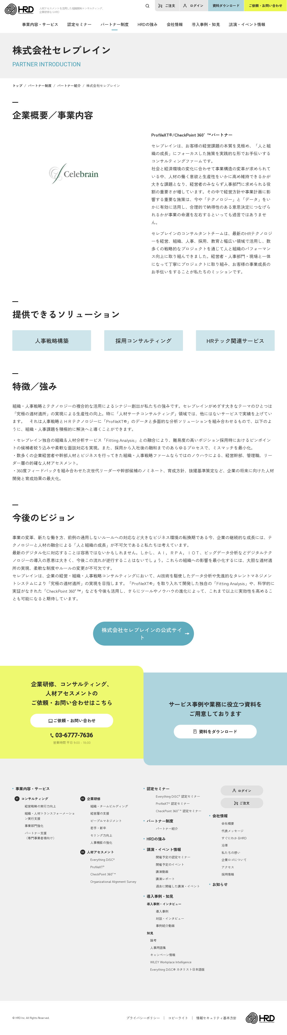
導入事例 (162, 911)
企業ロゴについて (234, 859)
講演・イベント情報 (247, 24)
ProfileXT (97, 867)
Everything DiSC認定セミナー (178, 796)
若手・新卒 (98, 828)
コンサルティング (34, 798)
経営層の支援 (99, 813)
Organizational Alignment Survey (113, 881)
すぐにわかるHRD (234, 838)
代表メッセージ (233, 831)
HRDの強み (148, 24)
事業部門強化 (34, 825)
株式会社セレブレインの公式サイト (142, 633)
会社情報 (175, 24)
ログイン (196, 5)
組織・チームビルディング (109, 806)
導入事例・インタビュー (164, 904)
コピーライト (178, 1017)
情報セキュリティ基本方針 (216, 1017)
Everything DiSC (102, 859)
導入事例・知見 (206, 24)
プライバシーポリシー (143, 1017)
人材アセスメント (100, 852)
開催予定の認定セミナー (173, 857)
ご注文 (170, 5)
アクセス (228, 867)
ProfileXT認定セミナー (173, 803)
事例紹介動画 (165, 925)
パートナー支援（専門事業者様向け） (40, 835)
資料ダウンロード (226, 5)
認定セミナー (79, 24)
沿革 (225, 845)
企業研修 (93, 798)
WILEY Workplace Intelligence (170, 962)
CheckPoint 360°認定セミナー (178, 811)
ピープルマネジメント (106, 820)
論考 (153, 940)
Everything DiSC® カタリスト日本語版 (177, 969)
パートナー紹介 (167, 828)
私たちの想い (231, 852)
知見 (150, 933)
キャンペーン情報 (162, 955)
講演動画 (162, 871)
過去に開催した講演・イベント (178, 886)
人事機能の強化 (101, 842)
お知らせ (220, 884)
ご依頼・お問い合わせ (265, 5)
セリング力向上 (101, 835)
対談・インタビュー (170, 918)
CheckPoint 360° (103, 874)
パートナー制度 (114, 24)
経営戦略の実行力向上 (40, 806)
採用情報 (228, 874)
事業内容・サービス (40, 24)
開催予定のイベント (170, 864)
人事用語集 (158, 947)
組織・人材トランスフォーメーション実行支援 (50, 815)
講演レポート (165, 879)
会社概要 (228, 823)
